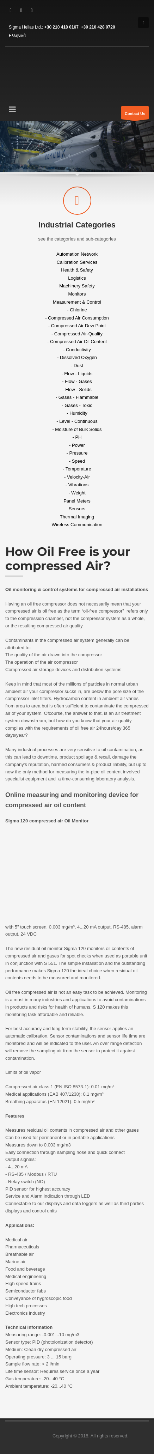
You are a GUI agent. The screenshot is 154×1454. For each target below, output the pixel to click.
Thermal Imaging (77, 516)
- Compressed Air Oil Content (77, 341)
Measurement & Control (77, 301)
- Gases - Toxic (77, 405)
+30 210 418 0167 (61, 27)
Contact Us (135, 115)
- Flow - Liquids (76, 373)
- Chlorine (77, 309)
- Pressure (77, 453)
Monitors (77, 294)
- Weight (76, 492)
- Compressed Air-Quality (77, 333)
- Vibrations (77, 484)
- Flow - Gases (77, 381)
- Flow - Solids (76, 389)
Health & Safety (77, 270)
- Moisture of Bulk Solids (76, 429)
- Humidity (77, 413)
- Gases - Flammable (77, 397)
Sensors (77, 508)
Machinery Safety (76, 285)
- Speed (77, 460)
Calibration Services (77, 261)
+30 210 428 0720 (98, 27)
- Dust (77, 365)
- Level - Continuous (76, 421)
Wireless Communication (77, 524)
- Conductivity (77, 349)
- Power (77, 445)
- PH (77, 437)
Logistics (77, 277)
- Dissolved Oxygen (77, 357)
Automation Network (77, 254)
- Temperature (77, 469)
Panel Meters (77, 500)
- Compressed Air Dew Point (77, 325)
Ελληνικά (17, 35)
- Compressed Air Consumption (77, 317)
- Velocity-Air (77, 476)
